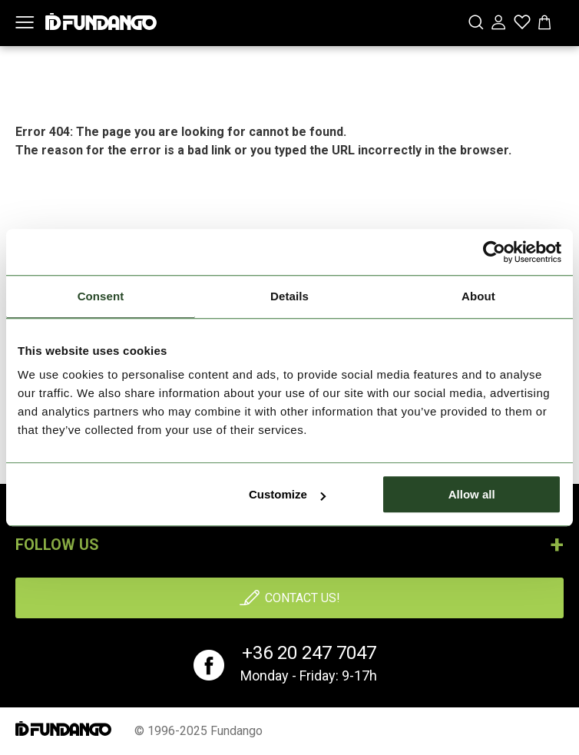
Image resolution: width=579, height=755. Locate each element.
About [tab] (478, 296)
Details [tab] (289, 296)
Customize (287, 494)
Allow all (471, 494)
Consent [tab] (101, 296)
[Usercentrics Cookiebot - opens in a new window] (494, 251)
